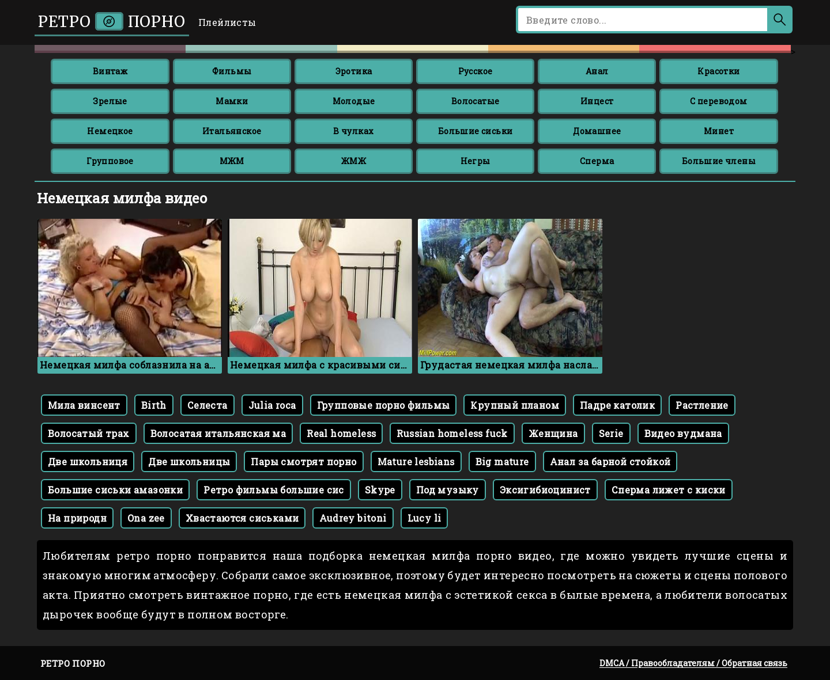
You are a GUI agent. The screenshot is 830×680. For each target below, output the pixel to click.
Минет (719, 131)
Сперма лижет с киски (669, 490)
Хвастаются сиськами (242, 518)
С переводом (718, 101)
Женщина (553, 433)
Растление (702, 405)
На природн (77, 518)
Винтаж (110, 71)
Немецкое (110, 131)
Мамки (232, 101)
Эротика (353, 71)
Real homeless (341, 433)
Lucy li (425, 518)
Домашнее (597, 131)
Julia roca (272, 405)
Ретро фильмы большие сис (273, 490)
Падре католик (617, 405)
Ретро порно (112, 21)
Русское (475, 71)
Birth (154, 405)
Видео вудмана (683, 433)
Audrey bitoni (352, 518)
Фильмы (231, 71)
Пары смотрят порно (303, 461)
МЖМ (232, 160)
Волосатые (475, 101)
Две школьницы (189, 461)
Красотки (718, 71)
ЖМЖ (353, 160)
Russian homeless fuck (452, 433)
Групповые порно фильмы (383, 405)
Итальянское (231, 131)
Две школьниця (87, 461)
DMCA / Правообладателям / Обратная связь (693, 663)
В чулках (353, 131)
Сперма (597, 160)
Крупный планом (514, 405)
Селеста (207, 405)
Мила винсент (84, 405)
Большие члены (719, 160)
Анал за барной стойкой (610, 461)
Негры (476, 160)
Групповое (110, 160)
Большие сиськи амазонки (115, 490)
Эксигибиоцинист (545, 490)
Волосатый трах (89, 433)
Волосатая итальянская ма (218, 433)
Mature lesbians (416, 461)
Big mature (502, 461)
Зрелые (110, 101)
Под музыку (447, 490)
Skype (380, 490)
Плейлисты (227, 22)
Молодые (354, 101)
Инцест (596, 101)
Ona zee (146, 518)
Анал (597, 71)
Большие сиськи (475, 131)
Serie (611, 433)
